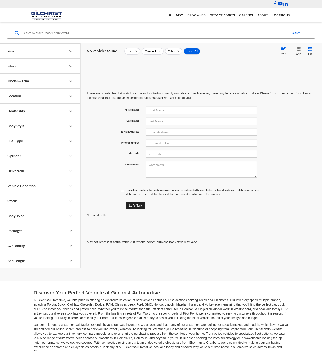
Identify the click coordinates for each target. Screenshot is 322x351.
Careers (246, 15)
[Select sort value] (285, 51)
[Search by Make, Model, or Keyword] (154, 32)
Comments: (132, 164)
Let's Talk (135, 205)
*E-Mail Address (129, 131)
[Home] (170, 15)
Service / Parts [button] (222, 15)
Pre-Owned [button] (196, 15)
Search (296, 33)
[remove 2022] (173, 51)
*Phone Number (129, 142)
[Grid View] (298, 51)
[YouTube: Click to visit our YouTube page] (280, 4)
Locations (281, 15)
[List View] (310, 51)
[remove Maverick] (153, 51)
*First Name (132, 109)
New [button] (179, 15)
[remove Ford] (132, 51)
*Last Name (132, 120)
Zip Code (134, 153)
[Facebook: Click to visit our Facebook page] (275, 4)
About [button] (262, 15)
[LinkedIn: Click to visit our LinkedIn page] (285, 4)
